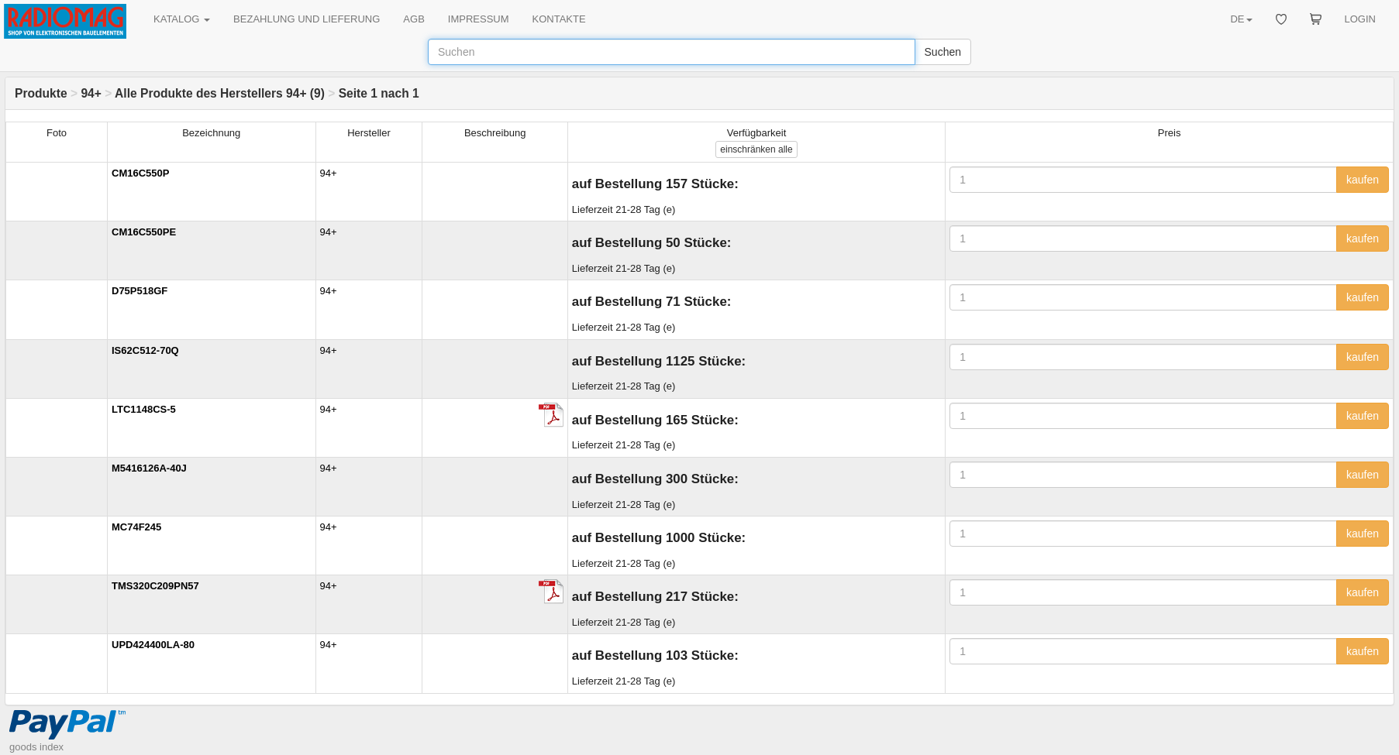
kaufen (1362, 179)
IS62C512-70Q (145, 350)
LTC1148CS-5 (144, 409)
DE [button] (1241, 19)
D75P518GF (139, 291)
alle (756, 149)
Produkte (41, 93)
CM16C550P (140, 173)
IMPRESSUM (478, 19)
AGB (413, 19)
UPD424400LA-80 (153, 644)
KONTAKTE (559, 19)
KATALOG (181, 19)
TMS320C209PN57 (155, 586)
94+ (91, 93)
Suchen (943, 52)
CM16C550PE (144, 232)
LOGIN (1360, 19)
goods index (36, 747)
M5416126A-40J (149, 468)
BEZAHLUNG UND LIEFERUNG (306, 19)
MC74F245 (136, 527)
